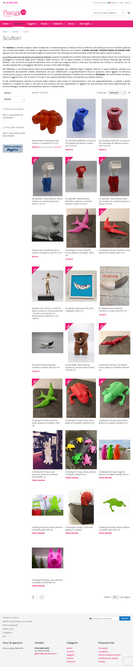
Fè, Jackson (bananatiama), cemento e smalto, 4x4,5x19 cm (46, 366)
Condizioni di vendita (108, 658)
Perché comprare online (109, 655)
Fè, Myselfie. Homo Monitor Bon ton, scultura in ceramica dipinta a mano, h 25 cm (114, 201)
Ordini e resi (8, 629)
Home (5, 32)
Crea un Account (99, 3)
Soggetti (70, 655)
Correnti (15, 32)
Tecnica (70, 658)
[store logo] (15, 13)
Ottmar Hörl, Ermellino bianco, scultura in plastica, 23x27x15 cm (47, 251)
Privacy (101, 661)
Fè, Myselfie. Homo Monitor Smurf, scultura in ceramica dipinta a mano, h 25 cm (47, 201)
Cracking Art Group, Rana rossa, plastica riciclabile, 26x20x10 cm (79, 421)
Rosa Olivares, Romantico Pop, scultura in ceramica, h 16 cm (45, 141)
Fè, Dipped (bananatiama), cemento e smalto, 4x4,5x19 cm (113, 309)
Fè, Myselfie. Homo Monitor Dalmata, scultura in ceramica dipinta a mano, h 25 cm (78, 201)
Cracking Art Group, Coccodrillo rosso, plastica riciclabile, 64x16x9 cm (114, 367)
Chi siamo (102, 648)
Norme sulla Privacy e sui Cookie (17, 621)
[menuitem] (6, 24)
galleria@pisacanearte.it (46, 653)
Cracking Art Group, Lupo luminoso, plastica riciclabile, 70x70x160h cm (45, 474)
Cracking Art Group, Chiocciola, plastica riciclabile (79, 528)
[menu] (66, 24)
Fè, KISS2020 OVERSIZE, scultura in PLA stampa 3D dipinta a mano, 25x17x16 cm (80, 143)
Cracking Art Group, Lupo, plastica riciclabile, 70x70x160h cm (47, 581)
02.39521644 (12, 2)
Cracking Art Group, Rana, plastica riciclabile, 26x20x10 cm (80, 473)
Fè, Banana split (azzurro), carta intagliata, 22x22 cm (79, 309)
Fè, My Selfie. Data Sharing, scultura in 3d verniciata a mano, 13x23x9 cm (80, 367)
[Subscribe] (124, 618)
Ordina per (102, 92)
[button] (125, 2)
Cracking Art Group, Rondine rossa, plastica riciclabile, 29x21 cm (114, 251)
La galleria (103, 651)
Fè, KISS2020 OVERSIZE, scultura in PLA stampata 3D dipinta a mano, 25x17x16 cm (114, 143)
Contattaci (7, 632)
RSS (4, 636)
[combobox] (109, 13)
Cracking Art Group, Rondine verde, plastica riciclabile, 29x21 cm (46, 423)
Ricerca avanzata (10, 625)
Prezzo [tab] (7, 99)
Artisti (69, 648)
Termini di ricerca (11, 617)
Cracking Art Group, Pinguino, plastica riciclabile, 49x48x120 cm (114, 473)
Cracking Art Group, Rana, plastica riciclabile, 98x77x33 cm (47, 528)
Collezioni (71, 661)
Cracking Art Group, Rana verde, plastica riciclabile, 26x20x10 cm (113, 421)
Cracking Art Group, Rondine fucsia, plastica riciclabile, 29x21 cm (79, 253)
